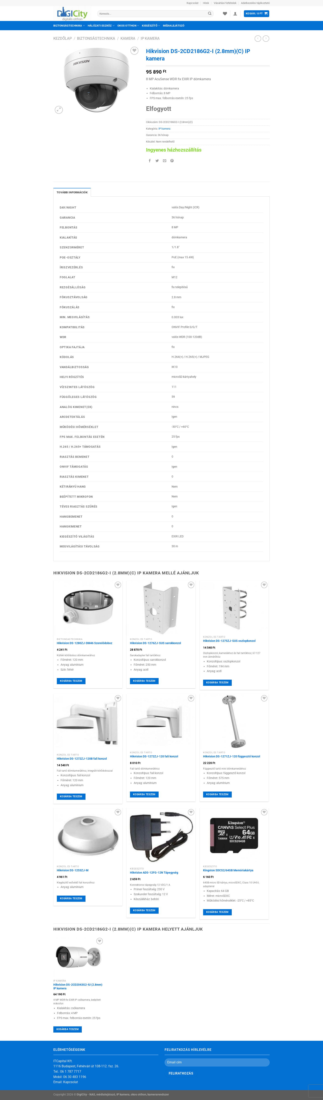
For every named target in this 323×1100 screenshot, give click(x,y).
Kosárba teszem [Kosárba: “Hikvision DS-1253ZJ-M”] (71, 898)
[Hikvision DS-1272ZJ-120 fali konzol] (160, 721)
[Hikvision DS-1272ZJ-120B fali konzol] (87, 722)
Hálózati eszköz (101, 26)
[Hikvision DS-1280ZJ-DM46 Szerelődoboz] (87, 608)
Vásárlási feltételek (225, 3)
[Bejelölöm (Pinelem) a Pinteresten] (172, 161)
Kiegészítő (151, 26)
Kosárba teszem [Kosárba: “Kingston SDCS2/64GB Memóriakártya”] (217, 912)
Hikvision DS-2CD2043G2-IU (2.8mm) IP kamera (77, 986)
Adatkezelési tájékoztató (255, 3)
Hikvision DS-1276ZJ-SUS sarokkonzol (155, 643)
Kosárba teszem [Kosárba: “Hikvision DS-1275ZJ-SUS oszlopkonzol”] (217, 682)
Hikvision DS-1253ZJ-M (72, 870)
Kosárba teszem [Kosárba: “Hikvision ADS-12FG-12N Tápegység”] (144, 910)
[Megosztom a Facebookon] (149, 161)
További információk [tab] (72, 192)
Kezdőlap (62, 38)
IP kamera (150, 38)
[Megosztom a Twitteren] (157, 161)
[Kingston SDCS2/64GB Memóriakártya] (234, 835)
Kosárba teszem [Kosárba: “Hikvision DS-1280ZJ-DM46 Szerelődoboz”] (71, 680)
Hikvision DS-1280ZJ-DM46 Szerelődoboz (84, 643)
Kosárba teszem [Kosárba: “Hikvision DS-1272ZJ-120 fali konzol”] (144, 794)
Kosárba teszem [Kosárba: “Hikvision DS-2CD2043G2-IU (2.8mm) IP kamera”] (67, 1029)
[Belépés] (235, 13)
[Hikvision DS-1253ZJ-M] (87, 835)
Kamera (128, 38)
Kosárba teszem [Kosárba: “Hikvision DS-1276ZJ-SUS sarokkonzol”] (144, 680)
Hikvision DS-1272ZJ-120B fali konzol (82, 758)
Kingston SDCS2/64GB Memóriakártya (228, 870)
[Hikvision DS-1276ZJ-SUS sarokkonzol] (160, 608)
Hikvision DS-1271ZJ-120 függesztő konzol (231, 756)
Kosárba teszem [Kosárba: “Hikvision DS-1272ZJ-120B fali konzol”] (71, 796)
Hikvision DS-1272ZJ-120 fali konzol (154, 756)
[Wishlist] (225, 13)
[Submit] (209, 13)
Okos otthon (128, 26)
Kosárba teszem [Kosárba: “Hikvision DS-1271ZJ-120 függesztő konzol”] (217, 794)
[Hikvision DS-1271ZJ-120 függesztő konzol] (234, 721)
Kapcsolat (192, 3)
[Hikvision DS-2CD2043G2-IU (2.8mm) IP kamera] (78, 957)
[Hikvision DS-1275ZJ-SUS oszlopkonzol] (234, 607)
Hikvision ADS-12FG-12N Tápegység (154, 872)
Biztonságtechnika (69, 26)
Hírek (206, 3)
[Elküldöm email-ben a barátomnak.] (164, 161)
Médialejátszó (173, 25)
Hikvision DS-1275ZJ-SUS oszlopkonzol (229, 641)
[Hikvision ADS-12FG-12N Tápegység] (160, 836)
